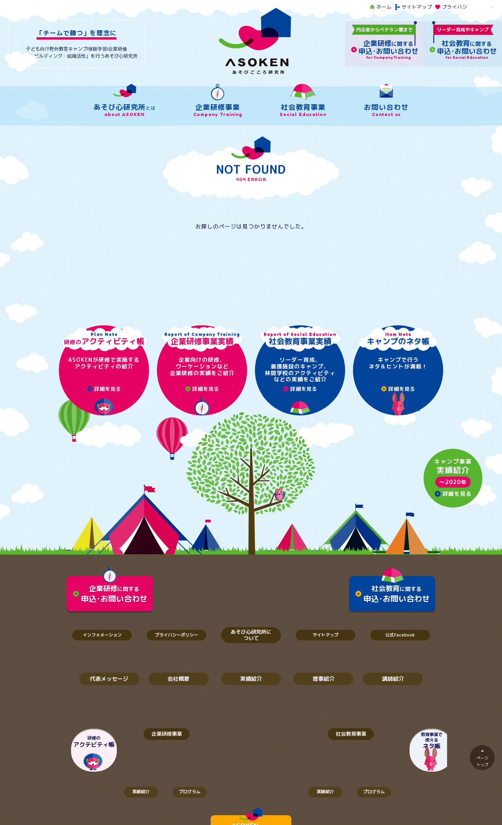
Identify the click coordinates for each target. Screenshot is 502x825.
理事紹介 (324, 680)
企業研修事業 (158, 735)
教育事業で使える (408, 742)
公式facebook (400, 635)
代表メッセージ (109, 680)
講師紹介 (393, 680)
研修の (94, 744)
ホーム (380, 7)
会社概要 (178, 680)
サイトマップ (413, 7)
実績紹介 (251, 680)
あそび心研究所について (251, 635)
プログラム (192, 794)
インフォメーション (102, 635)
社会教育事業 (343, 735)
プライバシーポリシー (464, 7)
